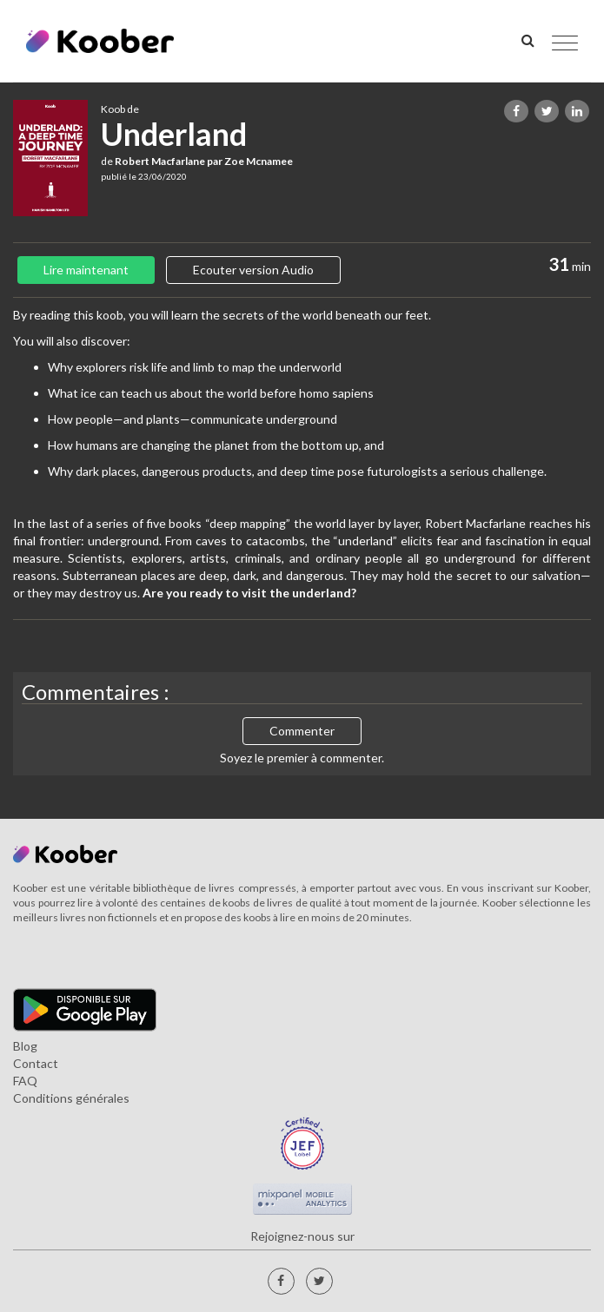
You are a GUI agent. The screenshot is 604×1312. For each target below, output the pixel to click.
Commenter (302, 730)
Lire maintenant (86, 269)
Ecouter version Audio (253, 269)
